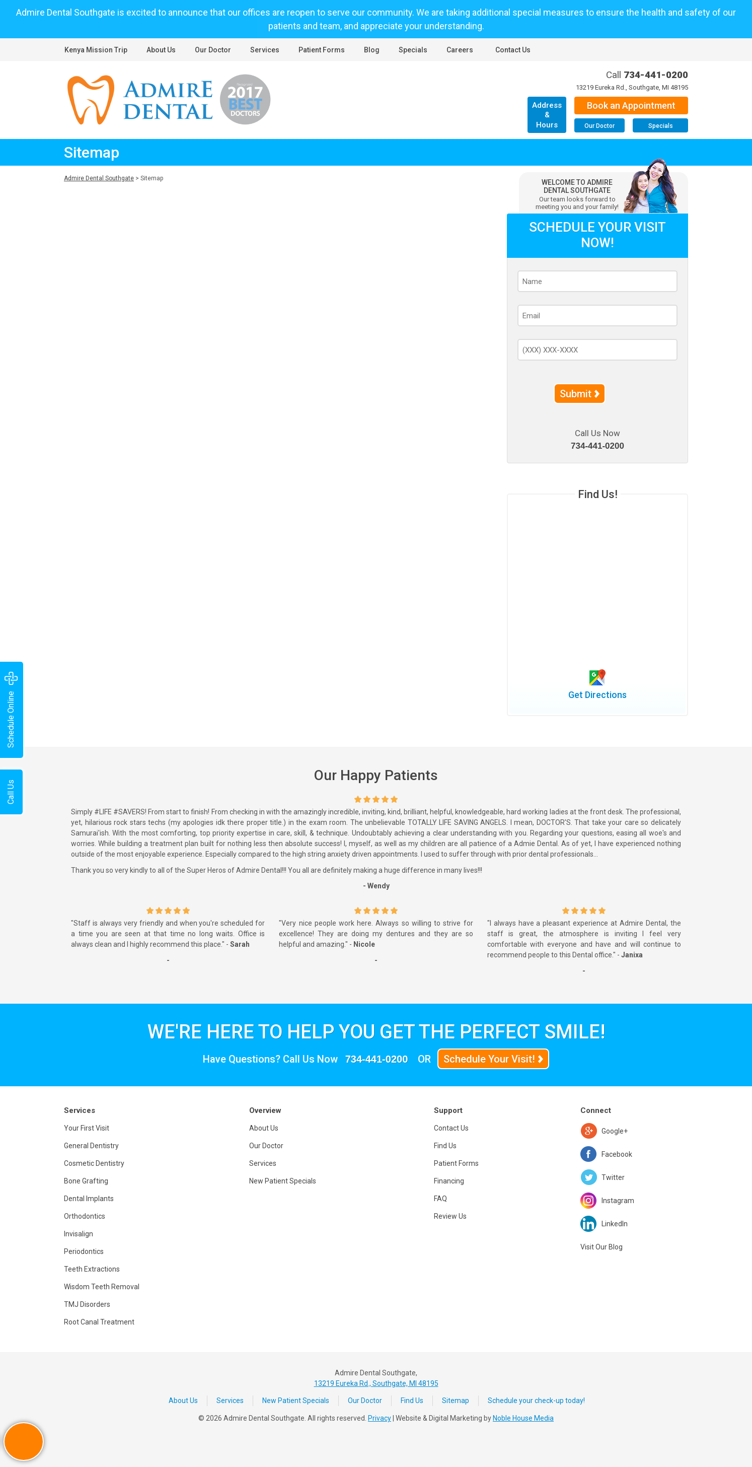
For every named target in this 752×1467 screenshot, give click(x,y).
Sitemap (455, 1400)
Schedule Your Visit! (489, 1059)
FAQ (440, 1199)
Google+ (614, 1131)
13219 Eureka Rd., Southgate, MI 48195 (632, 87)
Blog (372, 50)
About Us (161, 50)
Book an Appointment (631, 105)
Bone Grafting (86, 1181)
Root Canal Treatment (99, 1322)
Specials (413, 50)
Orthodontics (84, 1216)
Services (264, 50)
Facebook (616, 1154)
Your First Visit (86, 1128)
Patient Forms (321, 50)
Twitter (613, 1177)
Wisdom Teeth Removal (101, 1287)
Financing (449, 1181)
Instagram (617, 1201)
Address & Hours (547, 115)
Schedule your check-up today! (536, 1400)
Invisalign (78, 1234)
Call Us (11, 792)
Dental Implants (89, 1199)
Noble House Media (523, 1418)
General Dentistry (91, 1146)
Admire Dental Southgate (99, 178)
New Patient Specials (282, 1181)
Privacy (379, 1418)
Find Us (445, 1146)
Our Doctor (213, 50)
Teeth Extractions (92, 1269)
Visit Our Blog (601, 1247)
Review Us (450, 1216)
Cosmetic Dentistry (94, 1163)
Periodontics (84, 1251)
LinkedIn (614, 1224)
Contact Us (513, 50)
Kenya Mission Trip (95, 50)
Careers (459, 50)
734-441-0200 (656, 75)
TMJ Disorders (87, 1304)
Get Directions (597, 694)
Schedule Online (11, 710)
